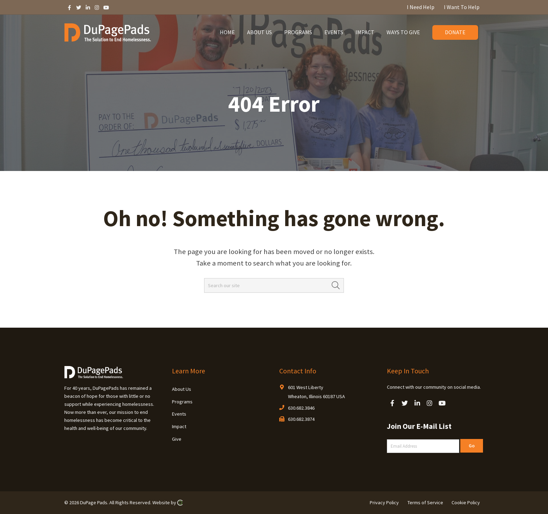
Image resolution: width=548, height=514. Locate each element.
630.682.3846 (301, 408)
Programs (182, 401)
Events (179, 414)
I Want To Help (462, 6)
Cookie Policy (466, 502)
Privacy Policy (384, 502)
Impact (179, 426)
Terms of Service (425, 502)
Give (176, 439)
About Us (181, 389)
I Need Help (420, 6)
